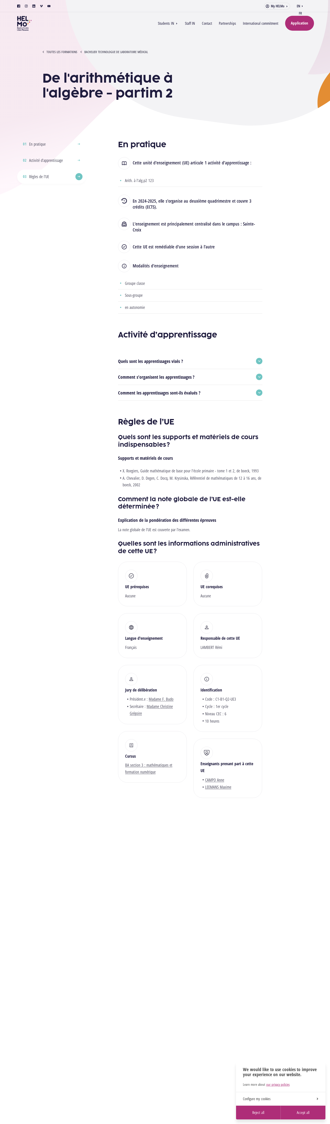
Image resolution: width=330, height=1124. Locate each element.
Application (299, 23)
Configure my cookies (280, 1098)
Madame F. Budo (161, 699)
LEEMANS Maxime (218, 787)
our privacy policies (278, 1084)
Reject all (258, 1112)
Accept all (303, 1112)
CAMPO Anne (214, 780)
